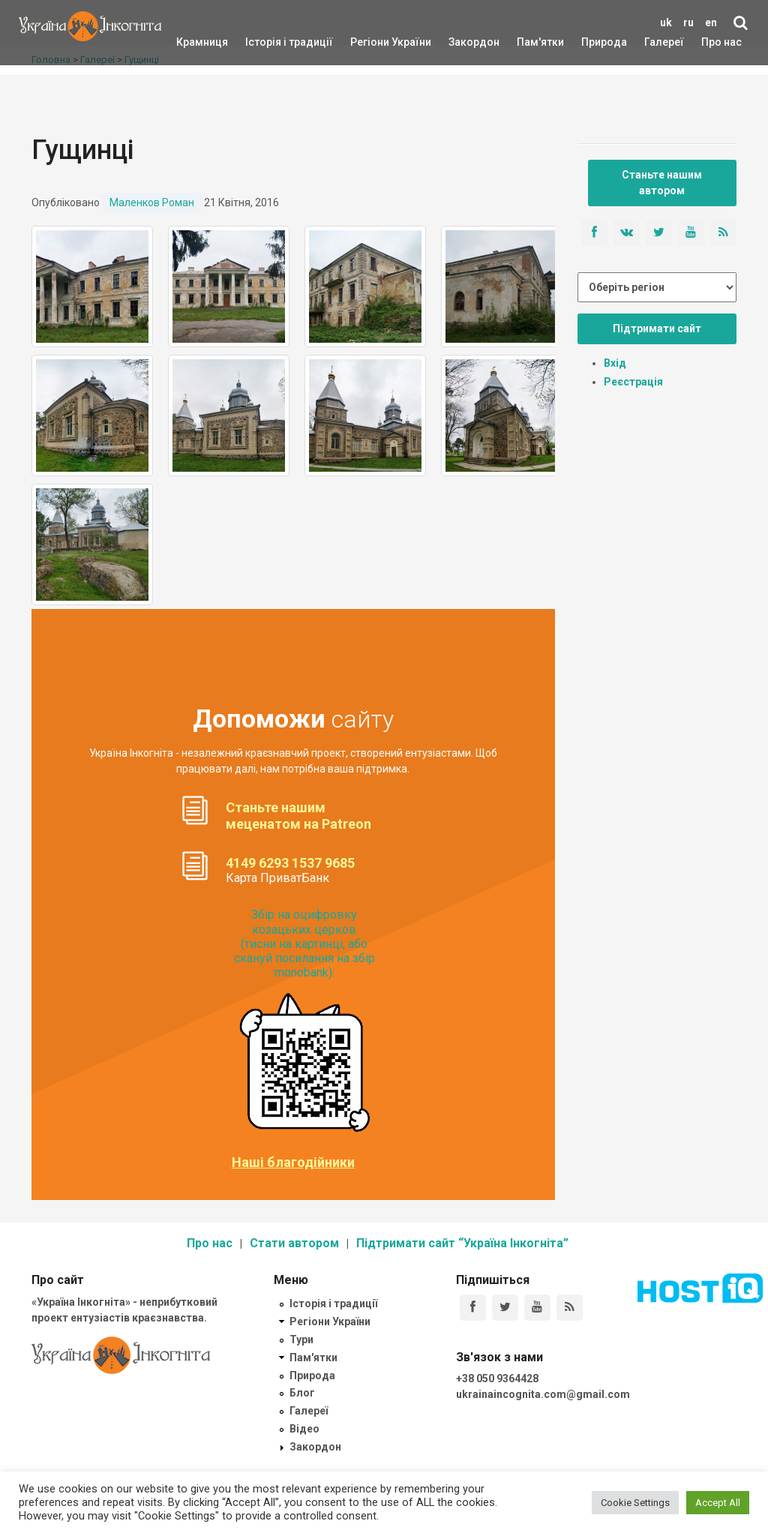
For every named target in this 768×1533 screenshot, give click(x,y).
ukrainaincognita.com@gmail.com (543, 1394)
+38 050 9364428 (497, 1378)
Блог (302, 1393)
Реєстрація (633, 382)
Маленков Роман (152, 202)
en (711, 22)
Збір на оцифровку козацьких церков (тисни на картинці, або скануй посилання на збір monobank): (304, 944)
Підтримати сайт (657, 328)
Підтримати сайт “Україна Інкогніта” (462, 1243)
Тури (302, 1340)
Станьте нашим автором (662, 182)
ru (688, 22)
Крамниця (202, 42)
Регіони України (370, 42)
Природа (592, 42)
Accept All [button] (717, 1502)
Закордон (461, 42)
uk (666, 22)
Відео (305, 1429)
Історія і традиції (267, 42)
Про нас (721, 42)
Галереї (664, 42)
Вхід (615, 363)
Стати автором (294, 1243)
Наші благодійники (293, 1162)
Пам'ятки (529, 42)
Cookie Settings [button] (635, 1502)
